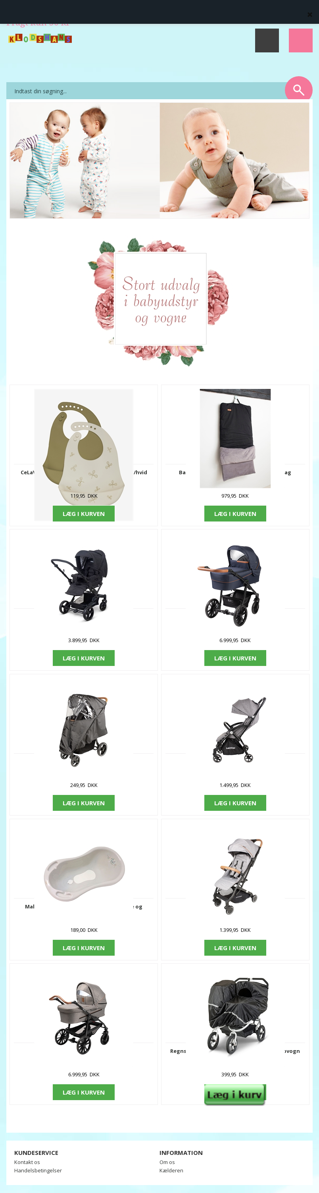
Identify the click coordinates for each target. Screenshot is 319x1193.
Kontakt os (27, 1162)
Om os (167, 1162)
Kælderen (171, 1170)
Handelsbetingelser (38, 1170)
